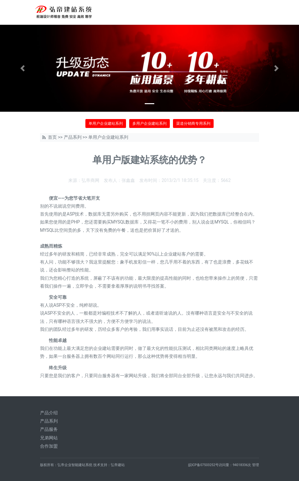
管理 (255, 465)
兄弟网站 (49, 437)
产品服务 (49, 429)
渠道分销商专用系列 (193, 123)
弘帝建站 (118, 465)
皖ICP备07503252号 (203, 465)
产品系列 (73, 137)
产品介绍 (49, 412)
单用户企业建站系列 (106, 123)
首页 (52, 137)
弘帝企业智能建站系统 (74, 465)
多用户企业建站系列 (149, 123)
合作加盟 (49, 446)
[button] (22, 68)
